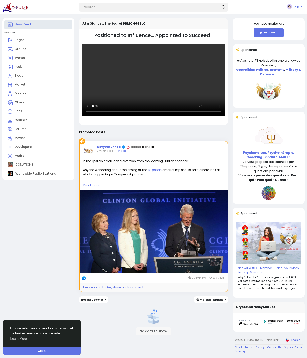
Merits (16, 156)
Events (16, 58)
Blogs (15, 75)
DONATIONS (20, 164)
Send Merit (269, 32)
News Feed (19, 24)
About (238, 347)
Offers (16, 102)
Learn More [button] (18, 338)
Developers (20, 147)
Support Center (293, 347)
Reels (15, 67)
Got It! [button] (42, 350)
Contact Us (274, 347)
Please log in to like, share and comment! (113, 287)
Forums (17, 129)
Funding (17, 93)
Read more (91, 185)
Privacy (260, 347)
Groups (17, 49)
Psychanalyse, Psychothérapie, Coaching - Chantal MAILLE (268, 154)
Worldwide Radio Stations (32, 173)
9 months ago (105, 151)
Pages (16, 40)
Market (16, 84)
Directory (240, 351)
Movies (16, 138)
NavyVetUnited (109, 147)
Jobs (15, 111)
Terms (249, 347)
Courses (18, 120)
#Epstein (155, 170)
